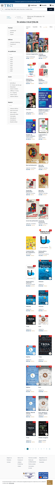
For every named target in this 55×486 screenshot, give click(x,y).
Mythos (28, 358)
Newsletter (41, 463)
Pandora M (20, 461)
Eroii (40, 327)
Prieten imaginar (43, 438)
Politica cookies (31, 465)
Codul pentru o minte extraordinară (43, 136)
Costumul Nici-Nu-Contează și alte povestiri (30, 253)
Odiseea (41, 282)
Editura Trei (20, 459)
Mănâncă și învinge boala (30, 81)
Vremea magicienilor (32, 55)
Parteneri (9, 461)
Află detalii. (11, 483)
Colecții (19, 467)
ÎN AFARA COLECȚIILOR (20, 18)
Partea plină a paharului (42, 253)
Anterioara (25, 449)
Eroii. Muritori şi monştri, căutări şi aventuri (43, 414)
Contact (9, 463)
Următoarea (49, 449)
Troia (27, 327)
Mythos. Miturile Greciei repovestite (30, 414)
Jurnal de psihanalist (29, 192)
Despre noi (9, 459)
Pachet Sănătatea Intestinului (42, 81)
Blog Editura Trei (43, 459)
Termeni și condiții (32, 459)
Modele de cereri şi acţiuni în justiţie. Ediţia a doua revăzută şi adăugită (45, 111)
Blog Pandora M (43, 461)
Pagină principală (9, 18)
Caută (50, 9)
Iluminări (28, 110)
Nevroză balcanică (31, 166)
